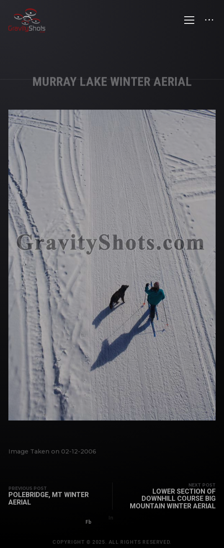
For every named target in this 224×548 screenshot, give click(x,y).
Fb (88, 519)
